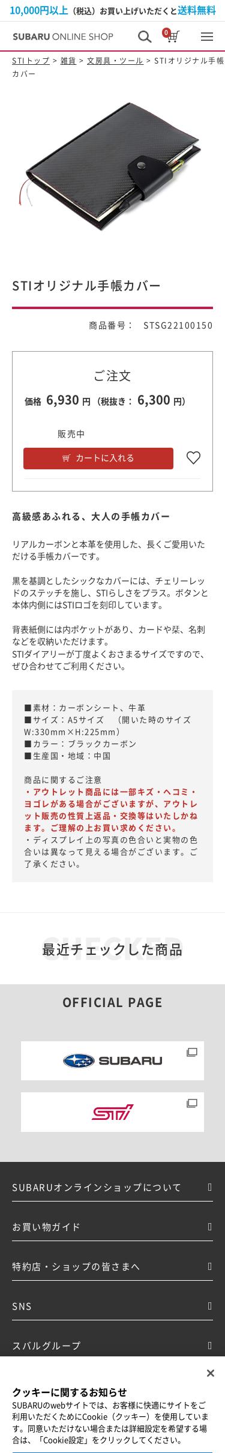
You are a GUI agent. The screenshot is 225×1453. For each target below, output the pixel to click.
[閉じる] (210, 1381)
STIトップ (31, 60)
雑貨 (69, 60)
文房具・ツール (115, 60)
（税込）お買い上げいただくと (113, 10)
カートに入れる (105, 458)
